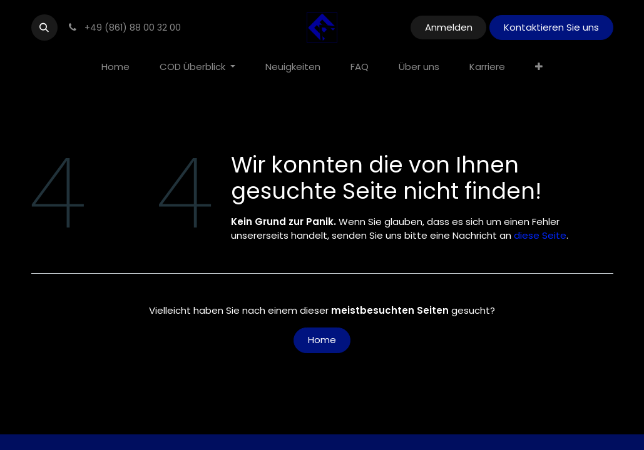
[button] (44, 27)
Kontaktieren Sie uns (551, 27)
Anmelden (449, 27)
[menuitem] (115, 67)
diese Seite (540, 235)
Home (322, 339)
